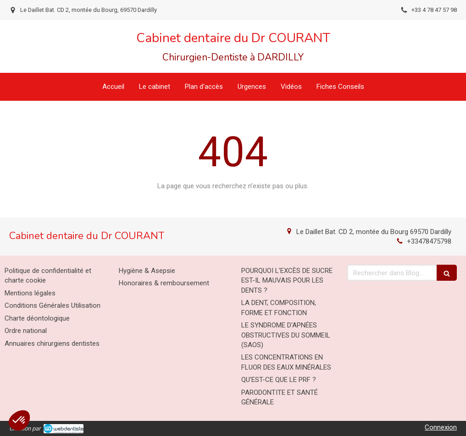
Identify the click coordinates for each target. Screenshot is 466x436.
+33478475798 (429, 241)
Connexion (441, 427)
